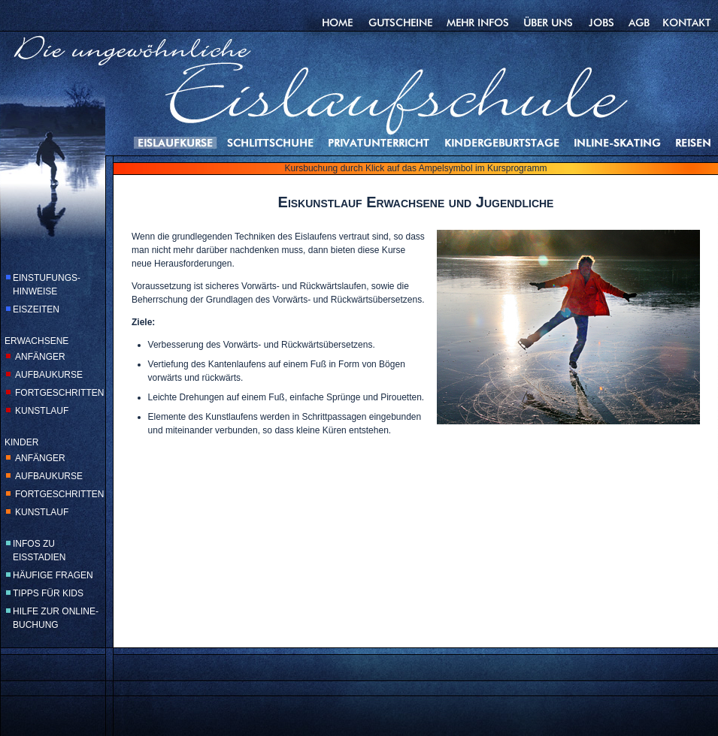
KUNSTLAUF (41, 411)
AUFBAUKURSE (49, 375)
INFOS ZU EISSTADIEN (39, 550)
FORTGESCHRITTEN (59, 393)
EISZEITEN (36, 309)
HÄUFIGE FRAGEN (53, 575)
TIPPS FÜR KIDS (48, 593)
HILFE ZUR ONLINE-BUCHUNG (55, 618)
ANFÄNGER (40, 356)
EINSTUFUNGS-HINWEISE (46, 285)
